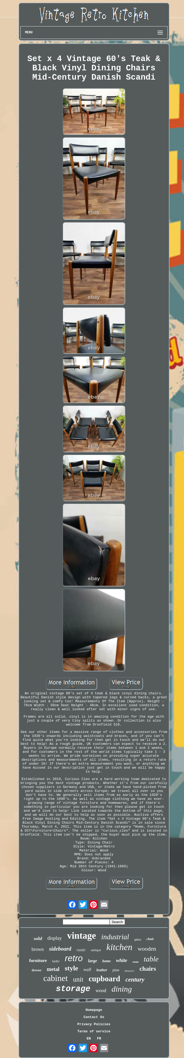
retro (74, 958)
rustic (81, 950)
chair (150, 939)
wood (101, 990)
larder (56, 961)
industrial (115, 937)
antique (96, 950)
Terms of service (93, 1031)
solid (38, 938)
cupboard (104, 978)
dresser (37, 970)
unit (78, 979)
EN (89, 1039)
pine (116, 970)
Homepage (94, 1010)
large (92, 961)
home (106, 961)
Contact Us (93, 1017)
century (135, 979)
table (151, 959)
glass (137, 939)
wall (87, 969)
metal (53, 969)
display (54, 938)
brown (38, 949)
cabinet (55, 978)
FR (99, 1039)
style (71, 968)
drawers (129, 970)
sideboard (60, 949)
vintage (81, 936)
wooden (147, 948)
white (121, 960)
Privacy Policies (93, 1024)
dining (121, 988)
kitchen (119, 947)
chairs (148, 968)
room (135, 961)
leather (101, 970)
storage (73, 988)
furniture (38, 960)
